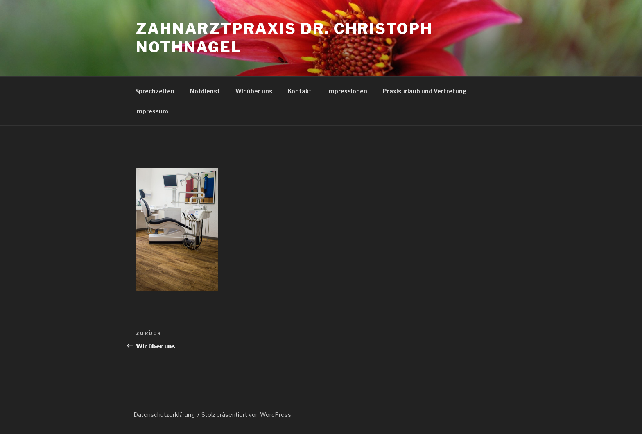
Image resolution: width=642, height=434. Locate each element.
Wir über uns (253, 91)
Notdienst (205, 91)
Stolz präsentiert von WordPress (246, 414)
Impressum (151, 111)
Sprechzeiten (154, 91)
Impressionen (347, 91)
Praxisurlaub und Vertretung (425, 91)
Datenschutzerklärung (164, 414)
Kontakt (300, 91)
